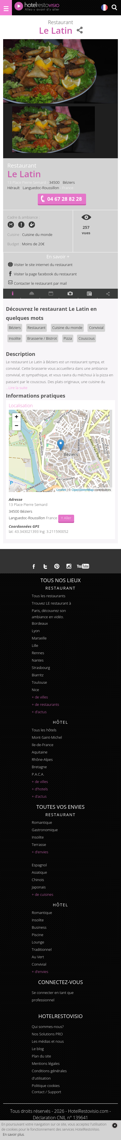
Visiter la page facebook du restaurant (42, 273)
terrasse (39, 844)
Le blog (38, 1048)
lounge (38, 942)
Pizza (68, 338)
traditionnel (42, 949)
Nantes (37, 660)
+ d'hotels (40, 788)
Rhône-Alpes (42, 759)
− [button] (16, 426)
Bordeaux (40, 623)
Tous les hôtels (44, 729)
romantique (42, 822)
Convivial (96, 327)
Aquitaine (39, 752)
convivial (39, 964)
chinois (38, 879)
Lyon (36, 630)
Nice (35, 689)
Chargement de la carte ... (60, 450)
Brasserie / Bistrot (42, 338)
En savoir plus (13, 1134)
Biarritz (37, 674)
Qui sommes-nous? (48, 1026)
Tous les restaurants (48, 595)
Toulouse (39, 682)
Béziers (69, 182)
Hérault (13, 187)
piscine (37, 934)
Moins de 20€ (33, 243)
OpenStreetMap (83, 489)
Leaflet (61, 489)
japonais (39, 887)
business (39, 927)
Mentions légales (46, 1063)
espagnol (39, 864)
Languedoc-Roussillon (41, 187)
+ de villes (40, 697)
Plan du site (41, 1056)
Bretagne (39, 766)
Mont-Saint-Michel (47, 737)
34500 (54, 182)
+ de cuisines (42, 894)
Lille (35, 645)
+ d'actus (39, 711)
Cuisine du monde (37, 234)
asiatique (39, 872)
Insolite (15, 338)
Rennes (38, 652)
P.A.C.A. (38, 774)
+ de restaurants (45, 704)
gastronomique (45, 829)
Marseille (39, 638)
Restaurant (37, 327)
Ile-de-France (42, 744)
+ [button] (16, 417)
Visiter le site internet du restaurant (40, 264)
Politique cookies (46, 1085)
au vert (38, 956)
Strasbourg (41, 667)
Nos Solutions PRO (47, 1033)
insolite (38, 837)
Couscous (86, 338)
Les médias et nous (48, 1041)
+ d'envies (40, 851)
